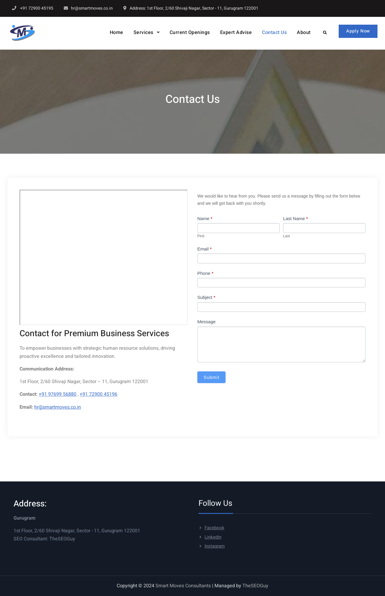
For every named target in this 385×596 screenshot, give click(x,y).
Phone (205, 273)
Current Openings (188, 32)
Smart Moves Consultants (183, 585)
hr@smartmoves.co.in (92, 8)
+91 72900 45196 (98, 394)
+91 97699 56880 (57, 394)
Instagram (215, 546)
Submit (212, 377)
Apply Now (358, 31)
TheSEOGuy (62, 538)
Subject (206, 297)
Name (204, 218)
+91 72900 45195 (36, 8)
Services (142, 32)
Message (206, 321)
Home (115, 32)
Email (204, 248)
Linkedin (213, 537)
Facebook (214, 527)
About (303, 32)
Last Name (295, 218)
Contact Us (273, 32)
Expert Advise (235, 32)
